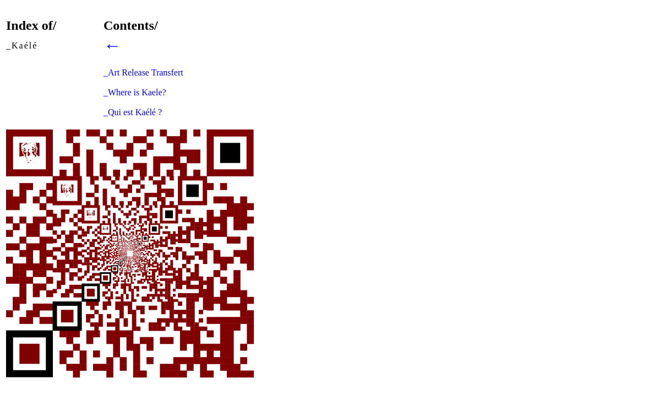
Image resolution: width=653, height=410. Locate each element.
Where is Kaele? (137, 92)
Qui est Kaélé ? (135, 112)
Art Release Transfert (145, 72)
